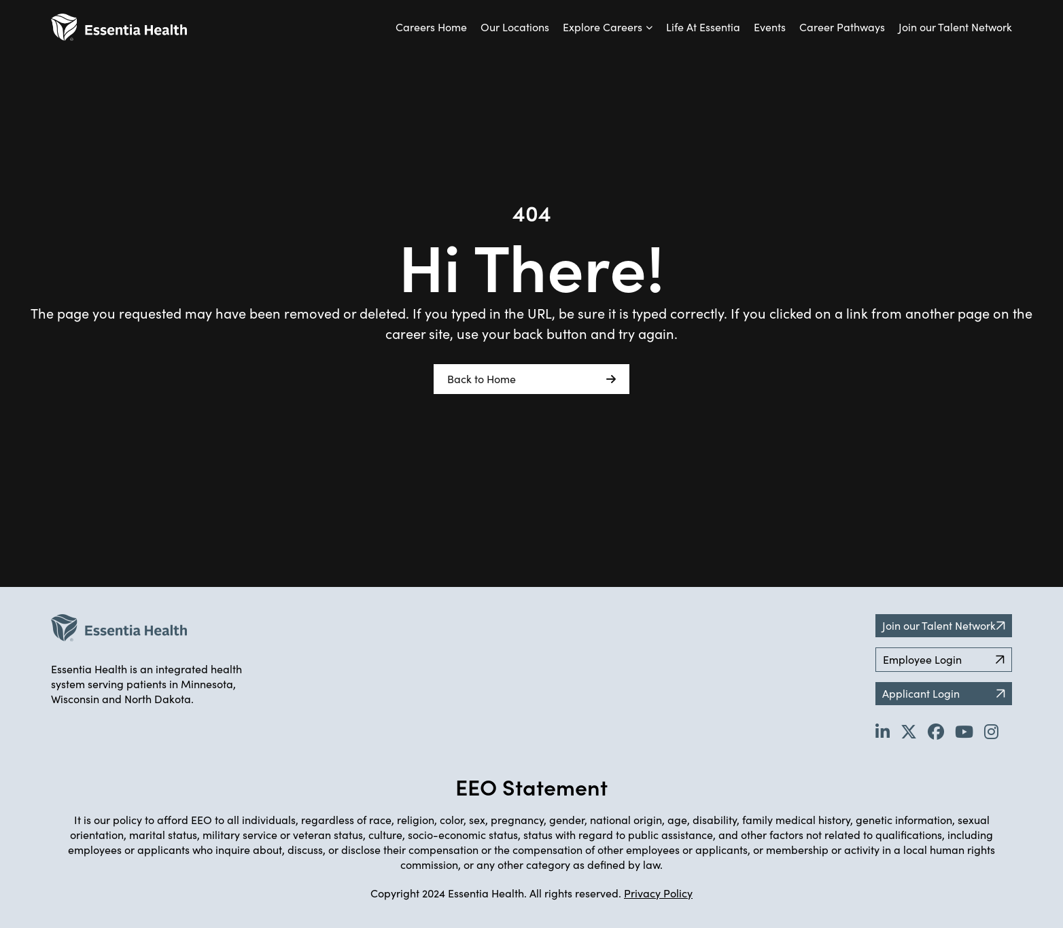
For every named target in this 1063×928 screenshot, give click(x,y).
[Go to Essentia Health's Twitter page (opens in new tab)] (909, 731)
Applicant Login (943, 693)
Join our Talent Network (955, 27)
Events (770, 27)
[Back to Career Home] (119, 27)
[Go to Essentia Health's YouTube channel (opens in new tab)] (964, 731)
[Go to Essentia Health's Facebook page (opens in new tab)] (936, 731)
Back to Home (531, 379)
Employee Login (944, 659)
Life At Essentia (703, 27)
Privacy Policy (658, 893)
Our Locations (515, 27)
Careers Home (431, 27)
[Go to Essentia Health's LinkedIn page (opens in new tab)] (882, 731)
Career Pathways (842, 27)
